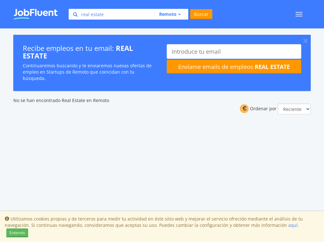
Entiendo (17, 232)
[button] (167, 14)
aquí (293, 225)
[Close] (305, 40)
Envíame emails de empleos (234, 66)
